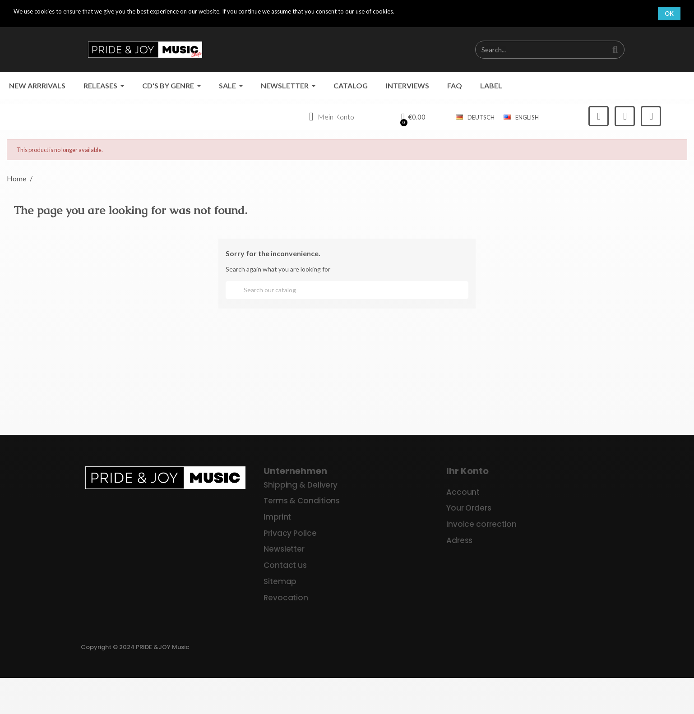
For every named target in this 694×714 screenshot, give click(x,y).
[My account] (331, 117)
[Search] (347, 290)
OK (669, 13)
